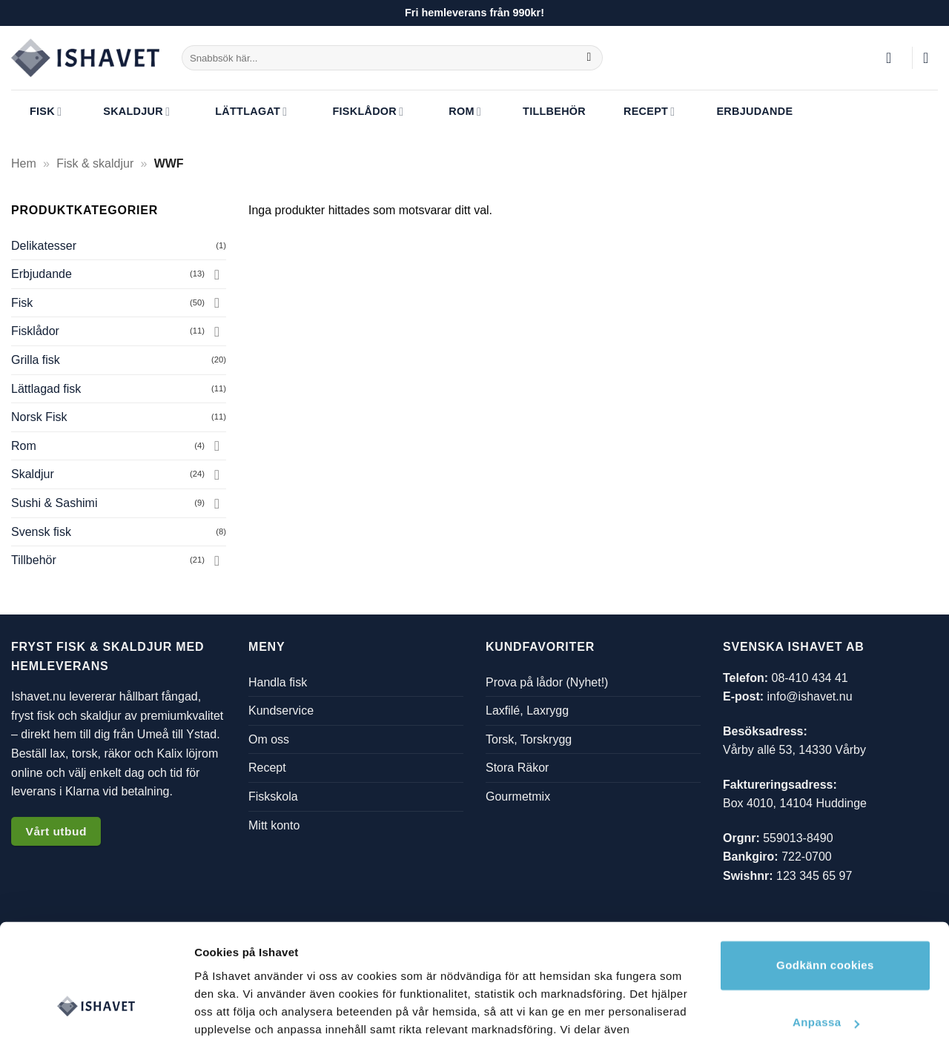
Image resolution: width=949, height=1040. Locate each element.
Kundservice (281, 710)
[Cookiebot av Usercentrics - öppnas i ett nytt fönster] (96, 1011)
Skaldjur (127, 112)
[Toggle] (217, 274)
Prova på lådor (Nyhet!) (547, 681)
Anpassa (826, 927)
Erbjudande (745, 112)
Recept (640, 112)
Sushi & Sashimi (54, 503)
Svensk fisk (41, 532)
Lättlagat (240, 112)
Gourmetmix (518, 796)
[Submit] (589, 57)
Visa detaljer (227, 1010)
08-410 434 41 (809, 677)
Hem (23, 163)
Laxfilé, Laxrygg (527, 710)
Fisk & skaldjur (94, 163)
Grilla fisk (35, 360)
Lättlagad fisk (46, 388)
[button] (893, 58)
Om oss (268, 739)
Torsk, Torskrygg (529, 739)
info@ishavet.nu (810, 696)
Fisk (36, 112)
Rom (453, 112)
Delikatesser (43, 245)
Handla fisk (277, 681)
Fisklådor (356, 112)
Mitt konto (274, 824)
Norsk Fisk (39, 417)
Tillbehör (545, 112)
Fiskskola (273, 796)
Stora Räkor (517, 767)
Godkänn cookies (825, 870)
